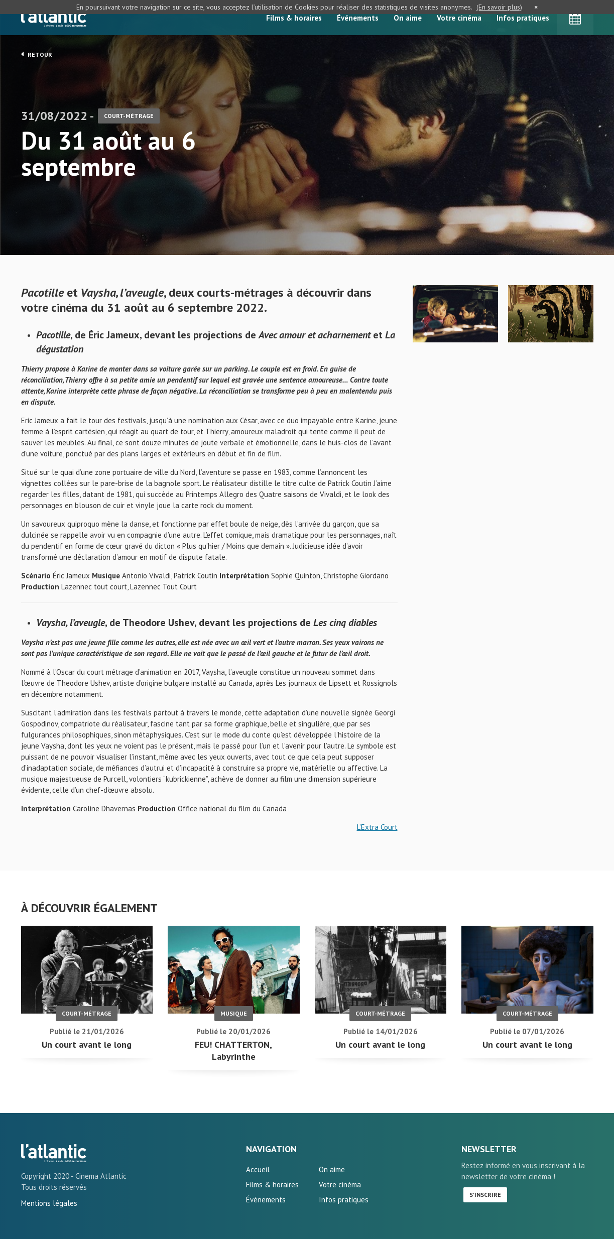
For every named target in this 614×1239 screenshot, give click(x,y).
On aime (408, 18)
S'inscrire (485, 1194)
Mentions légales (49, 1203)
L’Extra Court (377, 827)
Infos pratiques (523, 18)
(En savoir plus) (499, 7)
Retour (36, 54)
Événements (358, 18)
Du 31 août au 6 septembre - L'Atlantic (53, 1153)
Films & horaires (294, 18)
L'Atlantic (53, 18)
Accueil (258, 1169)
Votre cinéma (459, 18)
